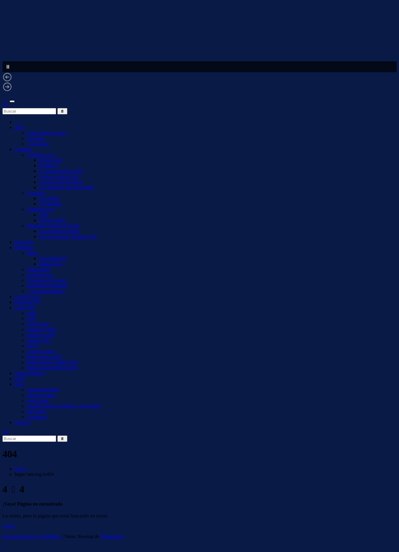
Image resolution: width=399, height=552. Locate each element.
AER (19, 127)
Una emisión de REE (59, 231)
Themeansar (112, 536)
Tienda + (23, 422)
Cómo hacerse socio (46, 132)
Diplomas (24, 247)
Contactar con (40, 209)
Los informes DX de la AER (66, 187)
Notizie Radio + (30, 373)
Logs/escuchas (41, 351)
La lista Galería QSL (59, 176)
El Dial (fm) (51, 160)
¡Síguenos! (37, 416)
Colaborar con (40, 154)
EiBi (31, 318)
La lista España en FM (61, 171)
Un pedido (49, 198)
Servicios (36, 138)
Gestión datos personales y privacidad (63, 405)
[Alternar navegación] (12, 101)
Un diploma (50, 203)
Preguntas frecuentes (47, 280)
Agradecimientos (43, 389)
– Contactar (38, 143)
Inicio (20, 468)
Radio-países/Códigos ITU (53, 362)
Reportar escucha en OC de (53, 225)
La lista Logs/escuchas (61, 182)
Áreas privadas (41, 395)
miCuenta (36, 411)
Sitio (19, 384)
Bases (32, 253)
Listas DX (24, 307)
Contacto (23, 149)
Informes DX (27, 302)
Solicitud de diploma (47, 285)
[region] (199, 49)
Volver (8, 526)
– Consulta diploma (46, 291)
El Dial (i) (49, 165)
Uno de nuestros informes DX (68, 236)
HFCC (33, 345)
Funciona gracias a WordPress (32, 536)
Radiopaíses (50, 263)
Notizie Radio (52, 220)
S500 (20, 378)
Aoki (31, 313)
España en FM (41, 334)
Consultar (36, 192)
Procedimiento (53, 258)
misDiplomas (39, 274)
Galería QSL (39, 340)
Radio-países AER (45, 356)
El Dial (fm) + (28, 296)
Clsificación (38, 269)
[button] (199, 66)
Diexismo (24, 242)
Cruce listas (38, 324)
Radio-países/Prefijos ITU (52, 367)
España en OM (41, 329)
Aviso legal (38, 400)
